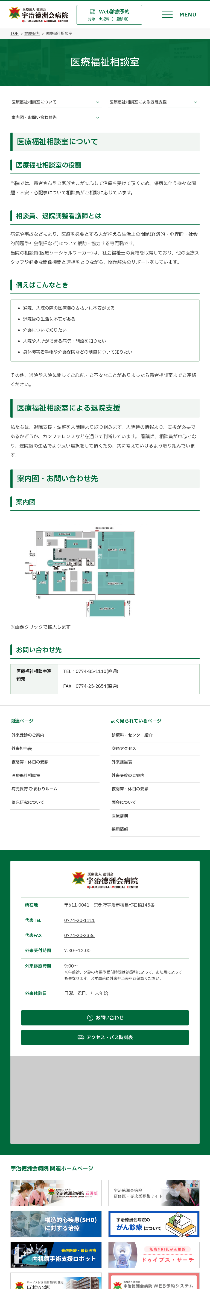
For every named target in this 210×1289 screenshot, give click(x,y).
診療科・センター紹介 (132, 735)
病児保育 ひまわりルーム (34, 789)
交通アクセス (124, 749)
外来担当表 (21, 749)
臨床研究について (27, 802)
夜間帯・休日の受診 (29, 762)
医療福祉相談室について (34, 102)
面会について (124, 802)
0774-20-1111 (79, 920)
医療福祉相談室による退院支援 (138, 102)
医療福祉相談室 (25, 776)
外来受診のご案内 (27, 735)
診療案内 (32, 34)
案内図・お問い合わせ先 (34, 117)
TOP (14, 34)
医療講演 (120, 816)
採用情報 (120, 829)
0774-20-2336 (79, 935)
